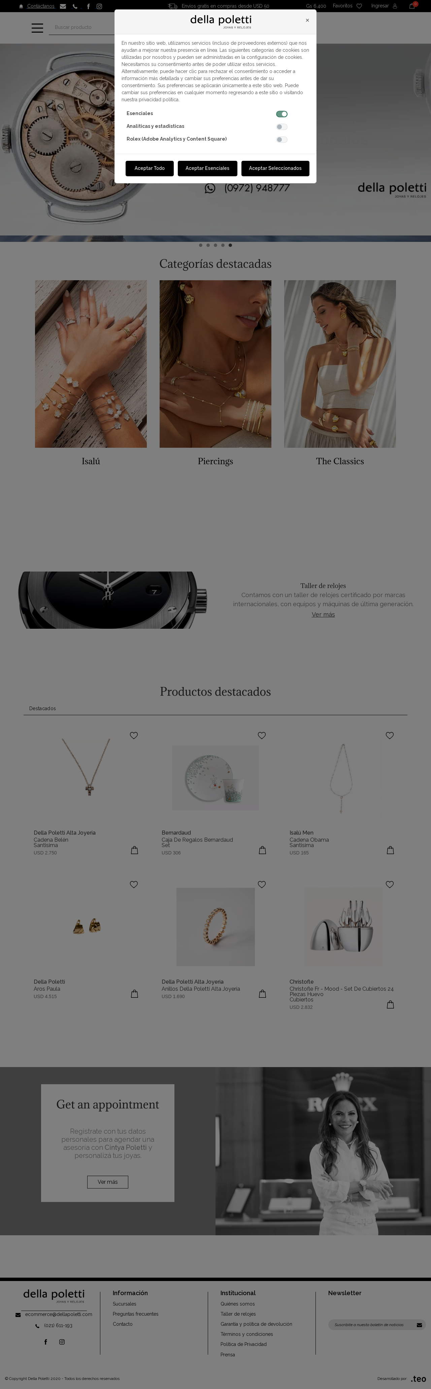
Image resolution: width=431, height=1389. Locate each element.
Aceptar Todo (150, 168)
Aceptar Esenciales (207, 168)
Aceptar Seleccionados (275, 168)
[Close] (307, 20)
